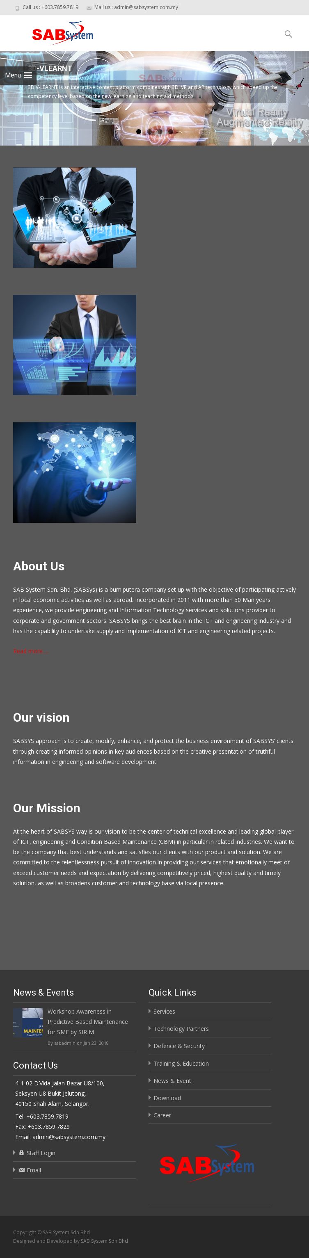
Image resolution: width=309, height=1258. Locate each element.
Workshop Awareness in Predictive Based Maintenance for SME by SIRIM (88, 1021)
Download (167, 1098)
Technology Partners (181, 1028)
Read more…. (30, 651)
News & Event (172, 1081)
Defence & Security (179, 1046)
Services (164, 1011)
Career (162, 1115)
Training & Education (181, 1063)
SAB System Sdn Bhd (104, 1240)
